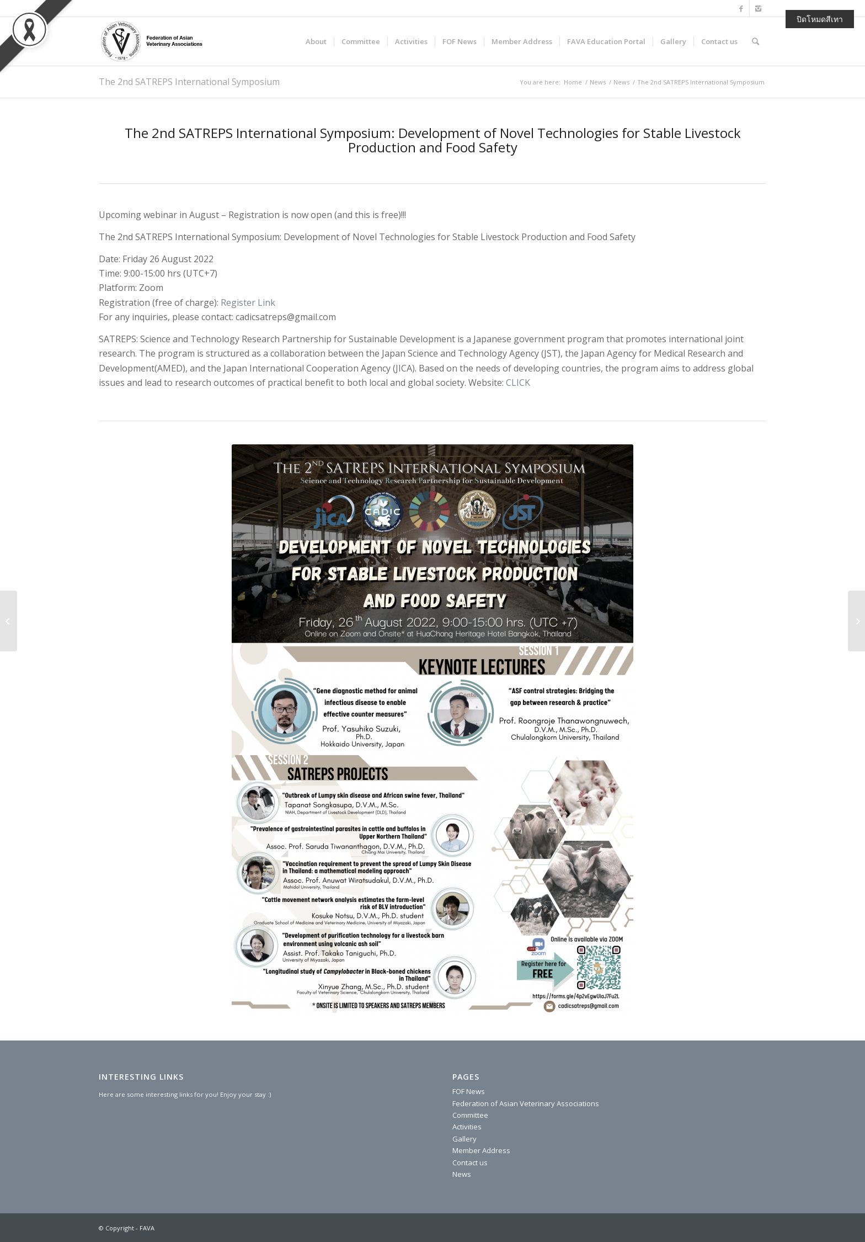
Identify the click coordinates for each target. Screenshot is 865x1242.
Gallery (464, 1139)
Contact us (470, 1162)
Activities (467, 1127)
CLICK (518, 382)
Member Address (481, 1150)
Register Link (248, 302)
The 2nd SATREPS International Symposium (189, 82)
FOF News (468, 1091)
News (598, 82)
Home (573, 82)
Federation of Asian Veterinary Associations (525, 1103)
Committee (470, 1115)
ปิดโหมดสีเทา (820, 19)
